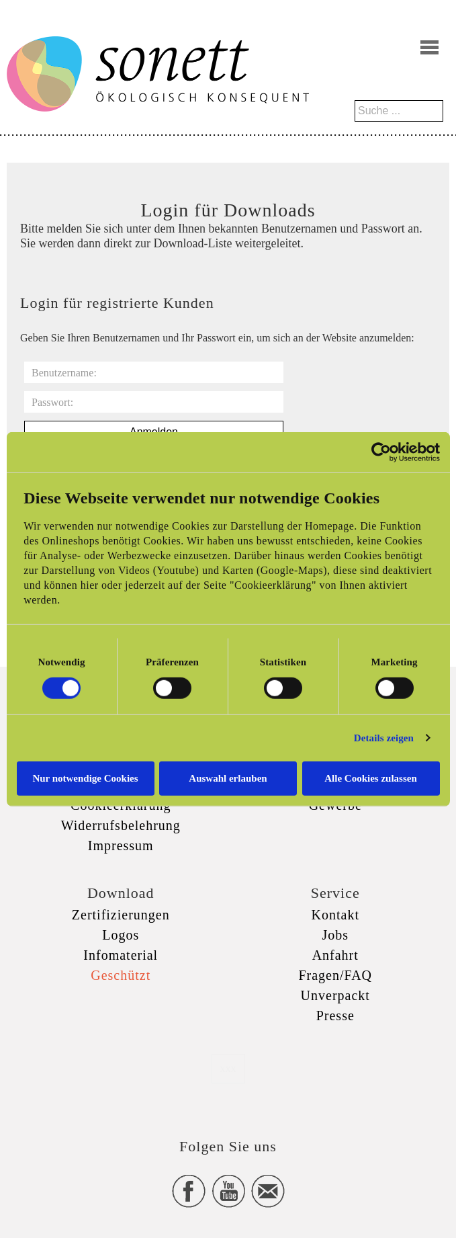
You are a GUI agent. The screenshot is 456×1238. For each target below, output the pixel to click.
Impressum (121, 845)
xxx (228, 1068)
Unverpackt (335, 995)
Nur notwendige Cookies (85, 777)
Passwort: (52, 402)
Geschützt (120, 975)
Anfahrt (335, 955)
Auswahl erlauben (228, 777)
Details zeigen (384, 738)
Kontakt (335, 914)
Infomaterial (120, 955)
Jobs (335, 934)
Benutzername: (64, 372)
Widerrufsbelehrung (121, 825)
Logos (120, 934)
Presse (335, 1015)
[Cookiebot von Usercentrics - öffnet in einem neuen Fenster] (381, 452)
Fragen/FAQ (335, 975)
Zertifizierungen (121, 914)
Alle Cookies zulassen (370, 777)
